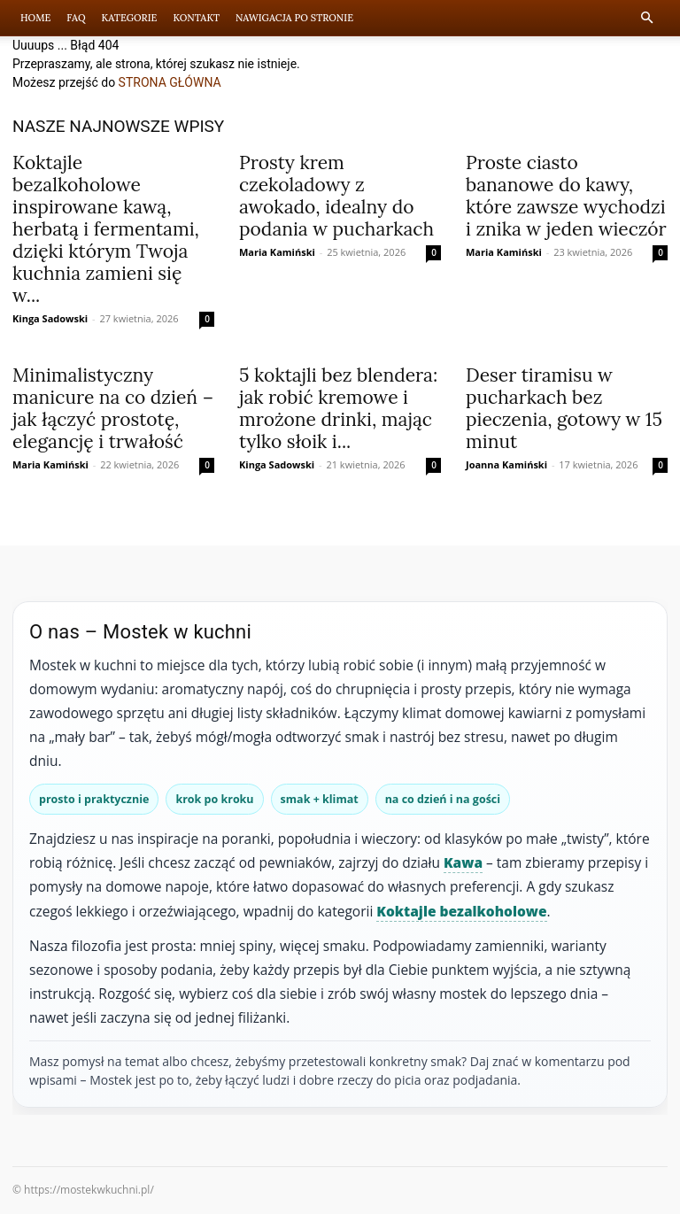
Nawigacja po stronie (294, 18)
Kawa (463, 862)
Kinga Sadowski (50, 318)
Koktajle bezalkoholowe (461, 911)
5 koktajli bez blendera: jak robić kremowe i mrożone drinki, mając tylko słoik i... (338, 408)
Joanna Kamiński (506, 464)
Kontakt (196, 18)
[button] (646, 18)
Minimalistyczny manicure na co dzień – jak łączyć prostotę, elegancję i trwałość (112, 408)
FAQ (75, 18)
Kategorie (130, 18)
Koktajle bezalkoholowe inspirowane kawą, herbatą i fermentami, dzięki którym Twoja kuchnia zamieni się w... (105, 229)
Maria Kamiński (277, 252)
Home (35, 18)
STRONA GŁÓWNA (170, 82)
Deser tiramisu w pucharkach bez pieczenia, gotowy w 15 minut (564, 408)
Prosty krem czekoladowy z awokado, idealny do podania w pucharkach (336, 196)
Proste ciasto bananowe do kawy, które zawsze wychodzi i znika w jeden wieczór (566, 196)
